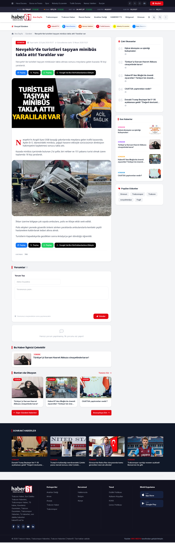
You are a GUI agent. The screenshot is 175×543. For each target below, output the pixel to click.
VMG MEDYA (136, 539)
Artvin (49, 497)
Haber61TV (46, 26)
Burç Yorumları (145, 26)
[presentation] (33, 307)
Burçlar (102, 3)
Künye (80, 501)
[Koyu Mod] (154, 17)
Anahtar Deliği (100, 17)
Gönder (100, 317)
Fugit (139, 200)
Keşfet (157, 3)
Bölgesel (130, 17)
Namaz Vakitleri (90, 3)
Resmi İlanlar (84, 17)
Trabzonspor (52, 17)
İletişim (81, 497)
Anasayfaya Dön (101, 413)
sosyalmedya (126, 200)
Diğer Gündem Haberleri (25, 413)
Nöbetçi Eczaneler (59, 3)
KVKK (111, 501)
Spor (47, 3)
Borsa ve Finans (36, 3)
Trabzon (152, 195)
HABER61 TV (116, 17)
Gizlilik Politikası (115, 493)
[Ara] (160, 17)
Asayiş (49, 501)
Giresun (140, 17)
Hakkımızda (82, 493)
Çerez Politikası (115, 505)
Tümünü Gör (105, 373)
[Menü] (165, 17)
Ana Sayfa (37, 17)
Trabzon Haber (68, 17)
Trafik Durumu (75, 3)
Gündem (28, 34)
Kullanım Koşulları (116, 497)
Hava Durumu (21, 3)
